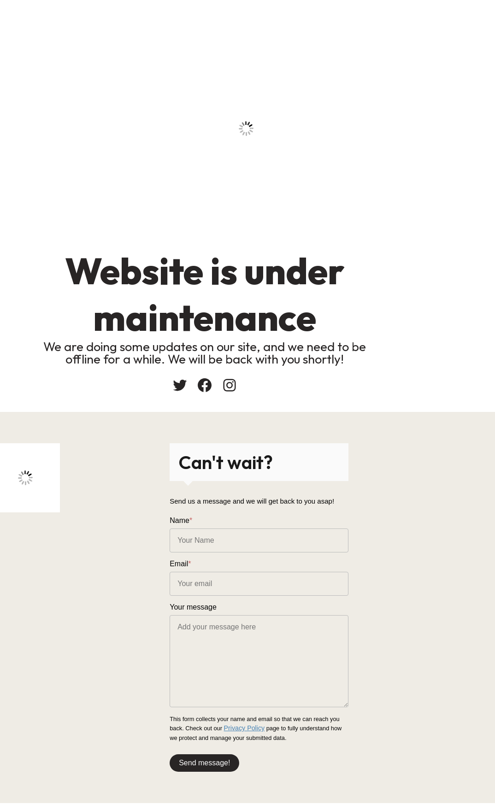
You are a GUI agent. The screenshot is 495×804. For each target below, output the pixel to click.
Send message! (282, 758)
